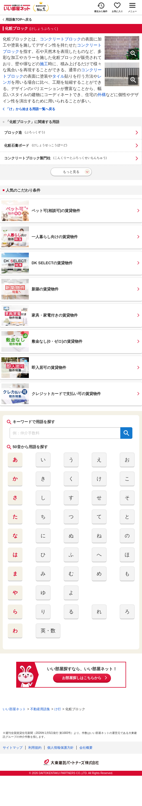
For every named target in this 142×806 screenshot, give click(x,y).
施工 (44, 63)
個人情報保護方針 (60, 748)
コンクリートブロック (60, 39)
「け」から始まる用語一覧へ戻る (30, 109)
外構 (102, 94)
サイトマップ (13, 748)
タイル (58, 76)
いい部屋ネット (14, 709)
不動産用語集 (40, 709)
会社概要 (86, 748)
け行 (57, 709)
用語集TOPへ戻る (18, 19)
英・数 (48, 630)
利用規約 (34, 748)
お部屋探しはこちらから (81, 678)
